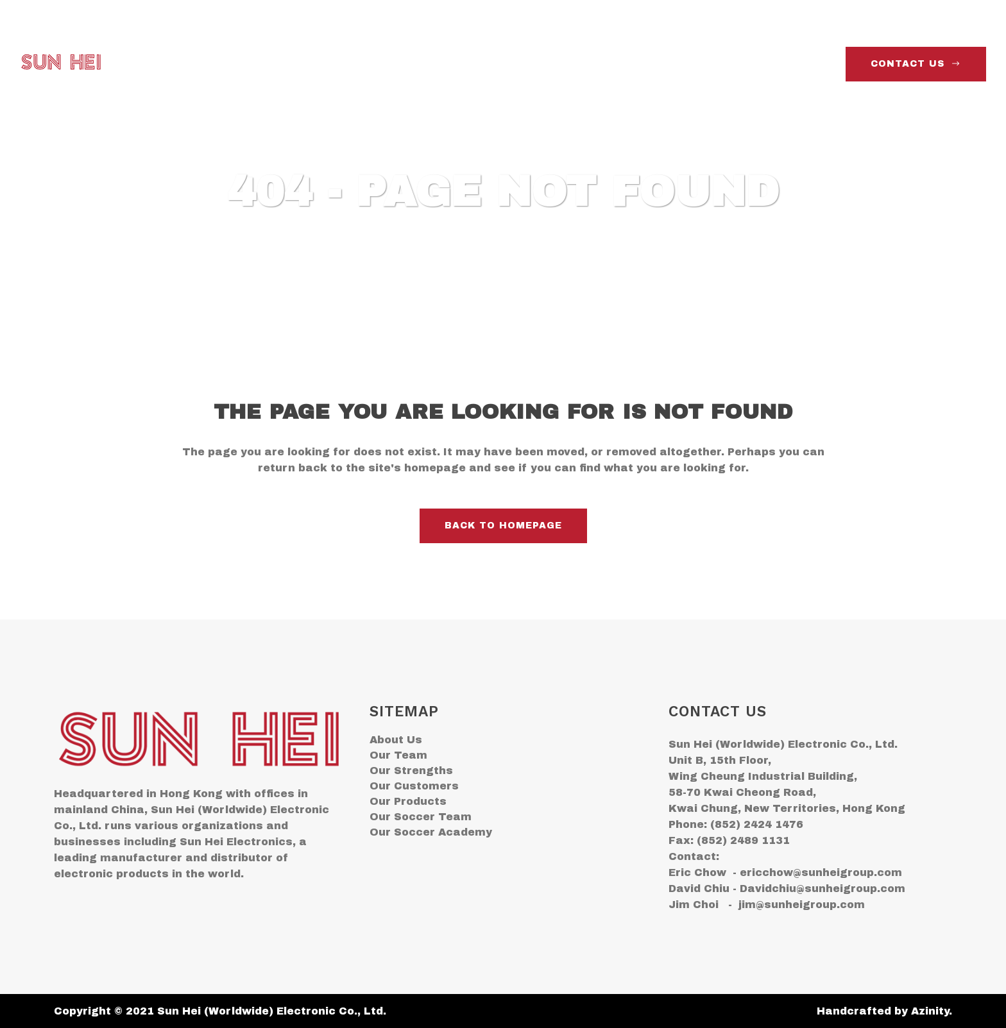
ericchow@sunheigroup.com (821, 872)
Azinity (930, 1011)
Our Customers (414, 785)
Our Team (398, 755)
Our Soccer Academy (431, 832)
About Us (396, 739)
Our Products (408, 801)
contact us (916, 64)
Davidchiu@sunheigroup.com (822, 888)
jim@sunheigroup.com (801, 904)
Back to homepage (503, 525)
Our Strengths (411, 770)
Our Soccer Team (421, 816)
